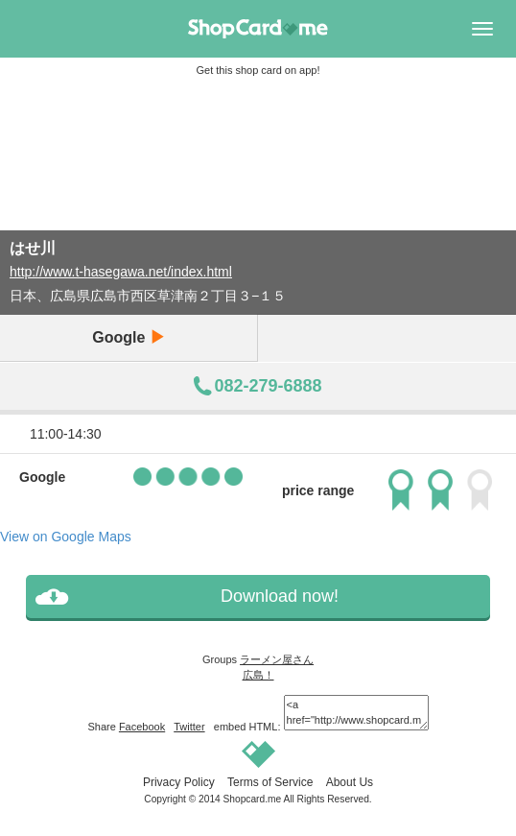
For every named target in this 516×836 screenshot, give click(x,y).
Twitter (189, 726)
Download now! (280, 596)
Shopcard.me (252, 799)
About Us (349, 782)
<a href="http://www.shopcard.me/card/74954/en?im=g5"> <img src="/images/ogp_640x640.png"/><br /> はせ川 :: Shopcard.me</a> (356, 712)
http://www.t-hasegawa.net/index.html (121, 271)
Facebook (142, 726)
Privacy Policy (179, 782)
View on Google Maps (65, 536)
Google (128, 337)
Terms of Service (270, 782)
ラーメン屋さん (277, 659)
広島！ (258, 675)
